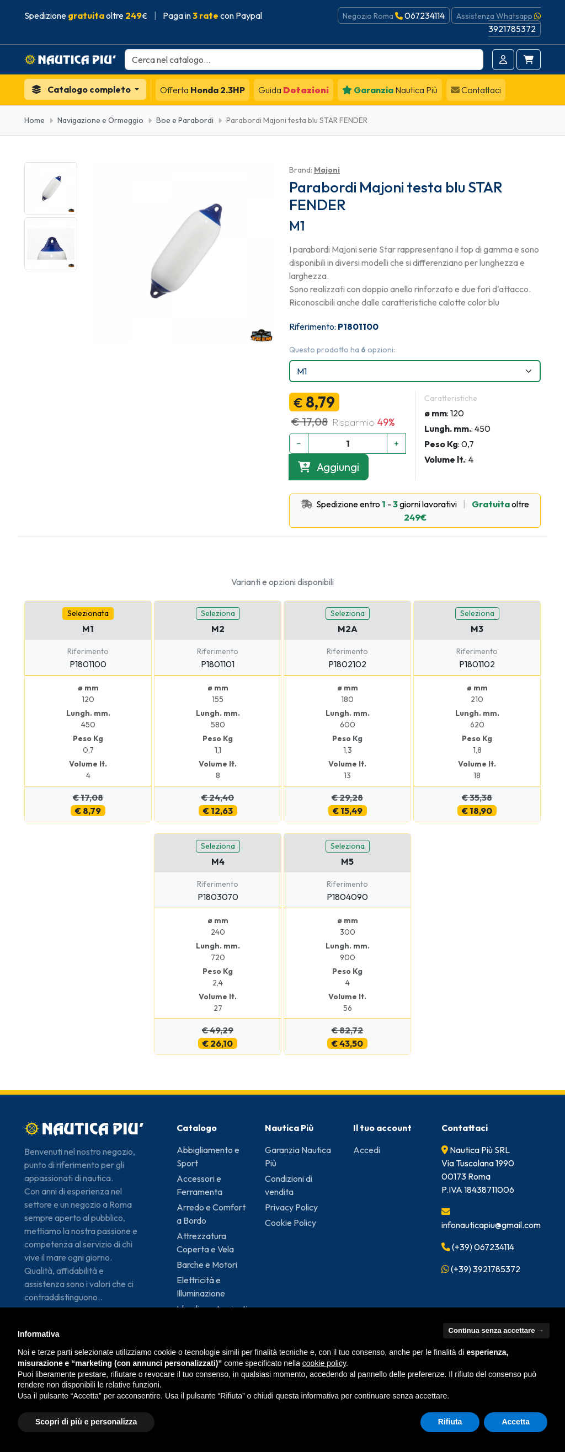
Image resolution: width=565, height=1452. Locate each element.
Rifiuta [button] (450, 1421)
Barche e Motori (207, 1264)
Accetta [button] (516, 1421)
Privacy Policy (291, 1207)
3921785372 (512, 28)
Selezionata (88, 613)
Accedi (366, 1149)
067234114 (424, 15)
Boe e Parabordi (185, 120)
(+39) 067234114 (483, 1246)
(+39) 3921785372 (485, 1268)
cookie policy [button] (324, 1363)
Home (34, 120)
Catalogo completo (81, 89)
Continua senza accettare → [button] (496, 1330)
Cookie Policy (290, 1222)
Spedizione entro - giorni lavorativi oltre (415, 511)
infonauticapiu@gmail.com (491, 1224)
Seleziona (218, 613)
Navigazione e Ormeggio (100, 120)
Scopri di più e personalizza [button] (86, 1421)
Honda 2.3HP (202, 89)
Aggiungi (328, 467)
